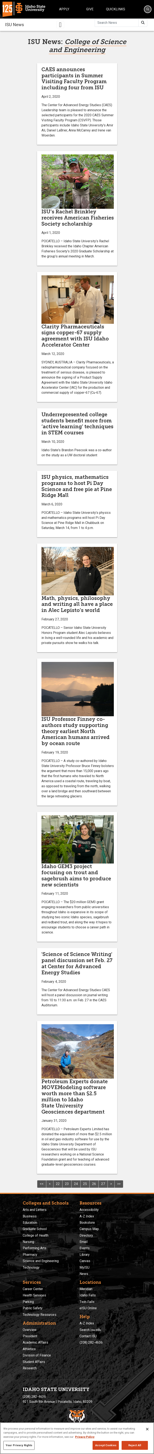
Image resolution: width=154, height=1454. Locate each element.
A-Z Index (87, 1216)
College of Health (35, 1235)
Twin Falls (87, 1302)
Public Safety (32, 1308)
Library (85, 1255)
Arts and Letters (34, 1210)
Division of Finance (37, 1355)
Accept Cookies (105, 1445)
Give (89, 9)
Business (30, 1216)
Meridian (86, 1289)
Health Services (34, 1295)
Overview (30, 1330)
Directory (86, 1235)
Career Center (33, 1289)
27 (103, 1184)
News (84, 1274)
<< (42, 1184)
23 (67, 1184)
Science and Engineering (41, 1261)
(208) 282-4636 (91, 1342)
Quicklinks (115, 9)
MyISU (84, 1267)
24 (76, 1184)
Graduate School (35, 1229)
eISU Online (88, 1308)
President (30, 1336)
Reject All (134, 1445)
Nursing (28, 1242)
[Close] (147, 1429)
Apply (64, 9)
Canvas (85, 1261)
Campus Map (89, 1229)
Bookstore (87, 1223)
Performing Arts (34, 1248)
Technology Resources (39, 1315)
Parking (28, 1302)
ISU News (14, 24)
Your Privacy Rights (19, 1445)
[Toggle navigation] (60, 24)
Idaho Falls (88, 1295)
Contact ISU (88, 1336)
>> (119, 1184)
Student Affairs (34, 1362)
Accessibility (89, 1210)
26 (94, 1184)
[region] (77, 1438)
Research (30, 1368)
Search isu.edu (90, 1330)
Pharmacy (30, 1255)
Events (85, 1248)
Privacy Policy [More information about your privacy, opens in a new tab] (84, 1436)
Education (30, 1223)
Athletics (29, 1349)
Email (84, 1242)
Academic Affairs (35, 1342)
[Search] (147, 9)
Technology (31, 1267)
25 (85, 1184)
